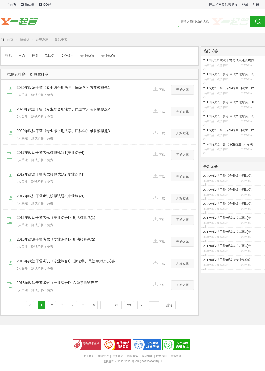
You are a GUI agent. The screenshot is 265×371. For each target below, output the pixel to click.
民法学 (49, 56)
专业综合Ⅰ (108, 56)
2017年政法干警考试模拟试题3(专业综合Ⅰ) (50, 196)
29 (117, 305)
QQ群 (45, 4)
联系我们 (161, 356)
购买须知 (147, 356)
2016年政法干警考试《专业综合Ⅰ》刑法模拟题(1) (56, 218)
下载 (159, 89)
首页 (11, 4)
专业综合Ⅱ (87, 56)
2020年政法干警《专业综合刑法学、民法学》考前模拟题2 (63, 109)
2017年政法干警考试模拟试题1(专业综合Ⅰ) (50, 153)
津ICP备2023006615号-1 (147, 361)
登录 (245, 4)
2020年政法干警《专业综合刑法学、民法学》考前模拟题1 (63, 87)
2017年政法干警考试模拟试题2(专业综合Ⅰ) (50, 174)
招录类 (24, 39)
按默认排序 (16, 74)
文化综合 (67, 56)
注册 (256, 4)
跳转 (169, 305)
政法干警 (61, 39)
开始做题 (182, 90)
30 (129, 305)
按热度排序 (39, 74)
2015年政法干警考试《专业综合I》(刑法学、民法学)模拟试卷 (66, 261)
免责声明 (118, 356)
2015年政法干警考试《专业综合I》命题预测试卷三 (57, 283)
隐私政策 (132, 356)
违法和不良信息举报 (223, 4)
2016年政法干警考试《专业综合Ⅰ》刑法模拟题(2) (56, 239)
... (104, 305)
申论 (22, 56)
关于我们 (88, 356)
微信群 (27, 4)
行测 (35, 56)
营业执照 (176, 356)
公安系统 (42, 39)
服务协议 (103, 356)
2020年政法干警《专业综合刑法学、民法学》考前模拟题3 (63, 131)
